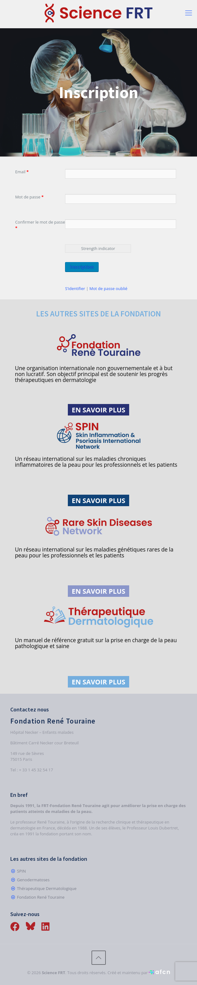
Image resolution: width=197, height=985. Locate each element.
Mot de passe (29, 197)
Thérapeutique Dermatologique (47, 888)
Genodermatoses (33, 880)
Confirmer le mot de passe (40, 225)
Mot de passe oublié (108, 288)
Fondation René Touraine (41, 897)
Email (22, 172)
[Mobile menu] (188, 12)
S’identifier (75, 288)
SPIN (21, 871)
